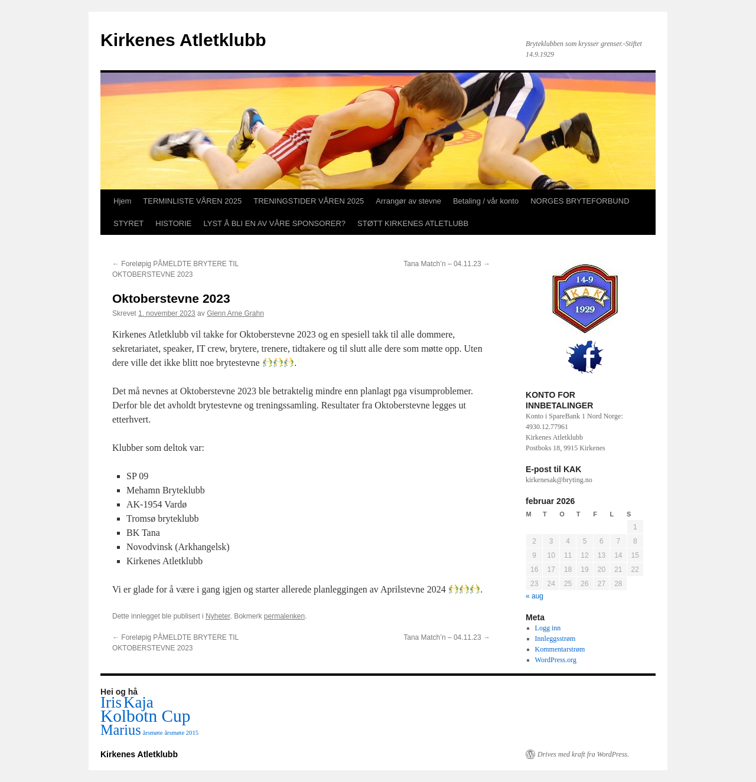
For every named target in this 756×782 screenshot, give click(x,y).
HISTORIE (173, 223)
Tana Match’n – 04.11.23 (446, 264)
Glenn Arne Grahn (235, 313)
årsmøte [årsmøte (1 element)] (153, 732)
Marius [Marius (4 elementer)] (120, 730)
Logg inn (548, 628)
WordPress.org (555, 660)
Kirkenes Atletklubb (183, 40)
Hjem (122, 201)
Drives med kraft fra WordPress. (583, 754)
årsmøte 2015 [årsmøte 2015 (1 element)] (181, 732)
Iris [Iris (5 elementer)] (111, 702)
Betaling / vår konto (486, 201)
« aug (534, 596)
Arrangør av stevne (408, 201)
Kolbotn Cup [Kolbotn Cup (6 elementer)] (145, 715)
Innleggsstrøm (555, 638)
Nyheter (218, 616)
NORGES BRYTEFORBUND (579, 201)
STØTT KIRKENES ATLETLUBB (412, 223)
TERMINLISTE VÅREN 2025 (192, 201)
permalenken (284, 616)
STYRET (128, 223)
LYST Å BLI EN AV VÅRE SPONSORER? (274, 223)
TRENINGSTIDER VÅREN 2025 (308, 201)
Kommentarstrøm (560, 649)
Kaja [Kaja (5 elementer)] (138, 702)
